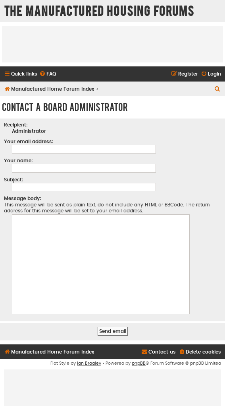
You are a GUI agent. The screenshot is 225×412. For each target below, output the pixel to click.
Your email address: (29, 141)
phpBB (139, 363)
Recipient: (16, 124)
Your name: (18, 160)
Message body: (22, 198)
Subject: (13, 179)
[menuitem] (47, 74)
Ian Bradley (89, 363)
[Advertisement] (112, 44)
